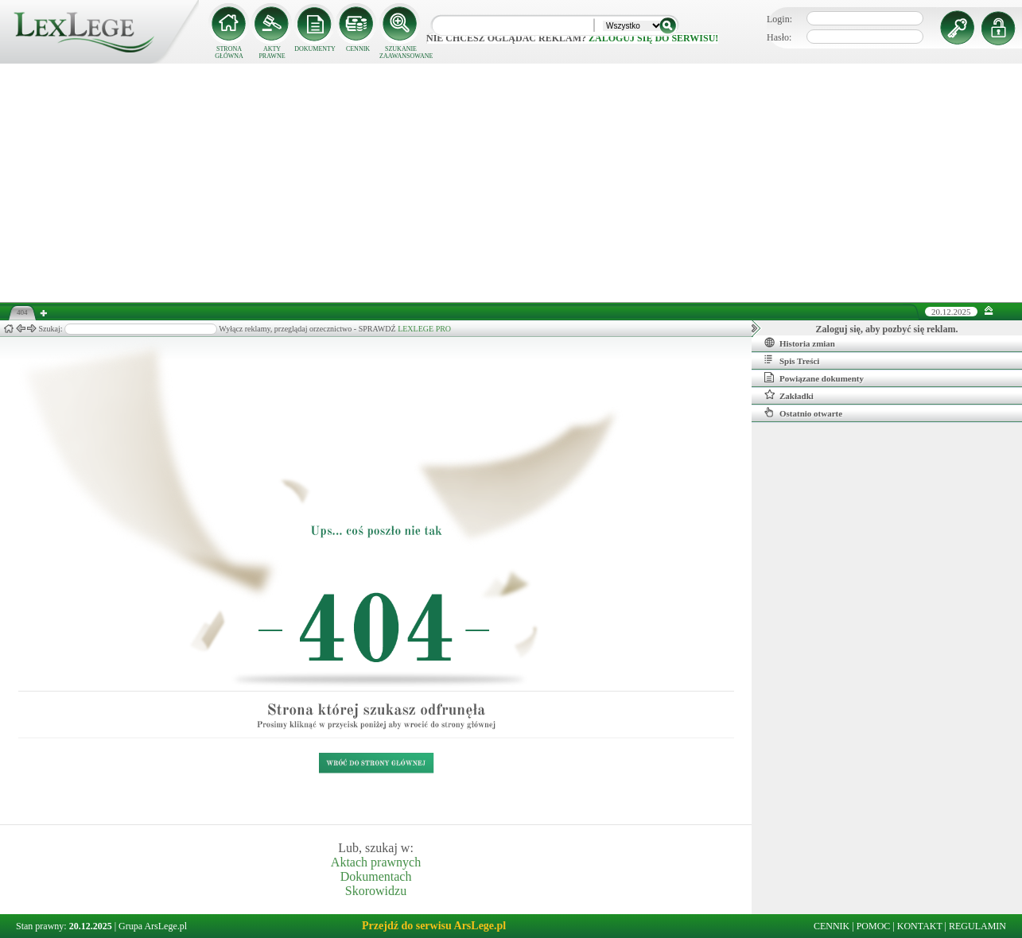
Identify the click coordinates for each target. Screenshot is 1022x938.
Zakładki (789, 395)
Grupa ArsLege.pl (153, 926)
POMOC (874, 926)
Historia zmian (799, 342)
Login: (779, 19)
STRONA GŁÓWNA (229, 52)
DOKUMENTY (315, 48)
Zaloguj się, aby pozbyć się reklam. (887, 329)
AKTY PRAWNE (271, 52)
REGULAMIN (977, 926)
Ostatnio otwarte (803, 412)
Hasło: (779, 37)
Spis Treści (791, 360)
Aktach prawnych (376, 862)
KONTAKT (919, 926)
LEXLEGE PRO (424, 328)
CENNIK (358, 48)
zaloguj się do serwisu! (653, 38)
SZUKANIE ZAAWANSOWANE (400, 52)
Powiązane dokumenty (814, 377)
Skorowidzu (375, 890)
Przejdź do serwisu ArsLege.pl (434, 926)
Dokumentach (376, 876)
